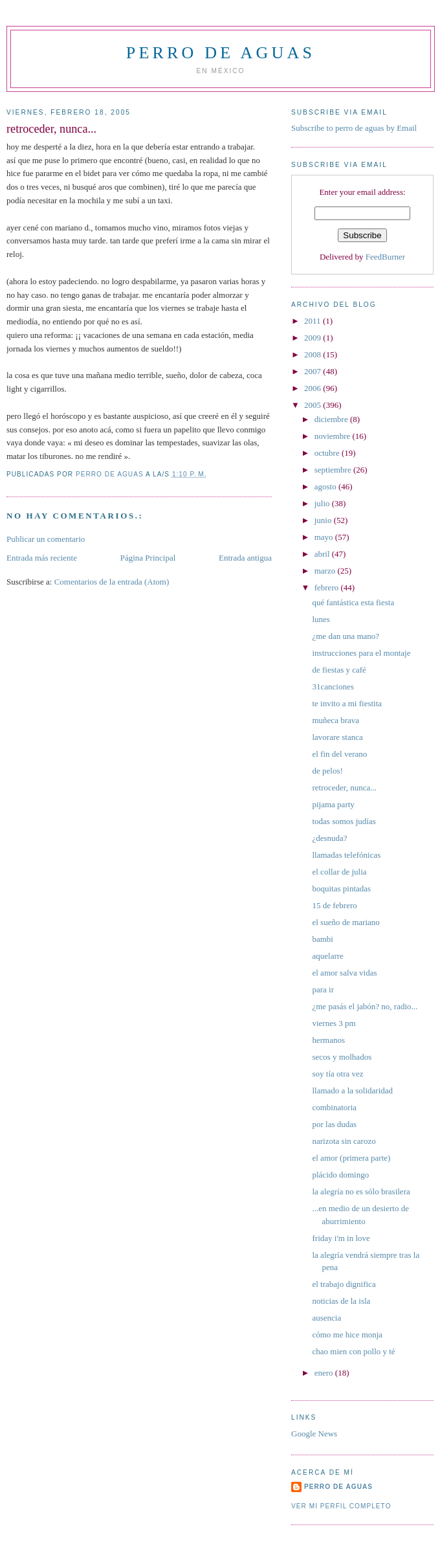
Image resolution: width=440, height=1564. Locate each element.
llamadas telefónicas (346, 855)
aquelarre (327, 956)
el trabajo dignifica (343, 1284)
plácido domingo (340, 1174)
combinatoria (334, 1107)
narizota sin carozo (343, 1141)
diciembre (332, 419)
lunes (320, 619)
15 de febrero (334, 905)
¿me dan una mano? (345, 636)
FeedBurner (385, 257)
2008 (313, 354)
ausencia (326, 1318)
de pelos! (327, 771)
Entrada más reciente (41, 558)
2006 (313, 388)
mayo (324, 537)
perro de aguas (220, 52)
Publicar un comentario (45, 539)
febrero (327, 587)
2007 (313, 371)
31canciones (332, 686)
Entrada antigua (245, 558)
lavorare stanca (337, 737)
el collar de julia (339, 872)
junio (324, 520)
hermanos (328, 1040)
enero (324, 1373)
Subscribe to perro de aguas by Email (354, 128)
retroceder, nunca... (344, 787)
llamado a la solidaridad (352, 1090)
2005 (313, 405)
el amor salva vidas (344, 973)
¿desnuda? (329, 838)
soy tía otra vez (337, 1073)
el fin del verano (339, 754)
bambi (322, 939)
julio (323, 503)
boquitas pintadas (341, 888)
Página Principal (148, 558)
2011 (313, 321)
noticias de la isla (341, 1301)
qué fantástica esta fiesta (353, 602)
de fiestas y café (339, 670)
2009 (313, 337)
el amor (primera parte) (351, 1158)
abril (323, 554)
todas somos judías (343, 821)
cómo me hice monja (347, 1334)
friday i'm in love (340, 1238)
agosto (326, 486)
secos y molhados (341, 1057)
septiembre (333, 470)
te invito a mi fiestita (347, 703)
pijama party (333, 804)
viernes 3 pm (333, 1023)
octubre (328, 453)
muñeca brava (335, 720)
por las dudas (334, 1124)
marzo (326, 570)
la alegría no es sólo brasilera (361, 1191)
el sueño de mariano (345, 922)
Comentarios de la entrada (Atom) (112, 581)
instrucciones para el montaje (361, 653)
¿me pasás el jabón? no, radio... (364, 1006)
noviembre (333, 436)
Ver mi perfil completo (341, 1506)
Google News (314, 1433)
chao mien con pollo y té (353, 1351)
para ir (323, 989)
